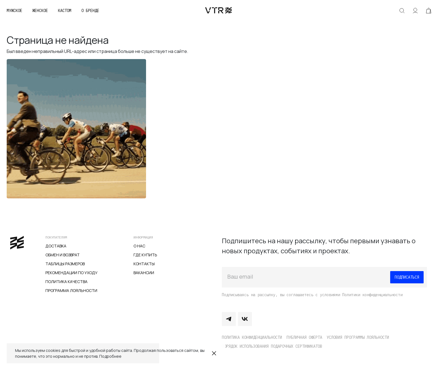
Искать (402, 11)
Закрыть (214, 353)
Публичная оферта (304, 337)
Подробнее (110, 356)
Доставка (55, 246)
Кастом (64, 10)
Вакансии (143, 272)
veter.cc (218, 10)
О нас (139, 246)
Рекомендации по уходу (71, 272)
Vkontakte (245, 319)
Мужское (14, 10)
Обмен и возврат (62, 254)
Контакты (144, 263)
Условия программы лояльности (358, 337)
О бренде (90, 10)
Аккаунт (415, 11)
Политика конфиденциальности (252, 337)
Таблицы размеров (65, 263)
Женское (40, 10)
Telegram (229, 319)
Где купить (145, 254)
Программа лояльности (71, 290)
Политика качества (66, 281)
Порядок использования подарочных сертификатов (272, 346)
